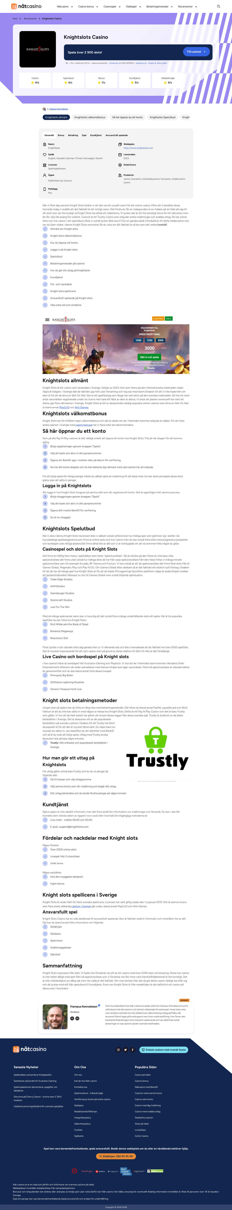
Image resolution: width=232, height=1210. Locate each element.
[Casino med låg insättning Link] (148, 1105)
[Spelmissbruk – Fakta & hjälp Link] (88, 1093)
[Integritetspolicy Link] (82, 1118)
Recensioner (30, 18)
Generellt (49, 135)
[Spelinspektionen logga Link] (126, 1171)
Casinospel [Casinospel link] (110, 6)
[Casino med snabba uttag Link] (147, 1111)
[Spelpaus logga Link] (100, 1171)
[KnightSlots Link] (37, 50)
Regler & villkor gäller (158, 63)
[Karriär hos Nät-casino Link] (85, 1081)
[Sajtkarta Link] (78, 1136)
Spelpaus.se (141, 63)
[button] (147, 1015)
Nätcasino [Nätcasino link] (62, 6)
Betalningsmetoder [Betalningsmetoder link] (157, 6)
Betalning (73, 135)
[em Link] (77, 1018)
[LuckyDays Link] (140, 1130)
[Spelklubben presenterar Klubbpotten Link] (33, 1075)
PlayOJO (64, 407)
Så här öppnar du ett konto (127, 117)
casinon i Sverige (81, 906)
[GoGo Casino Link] (141, 1136)
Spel (84, 135)
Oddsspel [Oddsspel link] (131, 6)
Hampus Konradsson (59, 109)
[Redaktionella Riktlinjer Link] (85, 1111)
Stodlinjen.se (115, 63)
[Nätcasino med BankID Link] (146, 1087)
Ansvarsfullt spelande (117, 135)
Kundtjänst (96, 135)
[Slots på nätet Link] (142, 1124)
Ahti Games (81, 407)
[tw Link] (72, 1018)
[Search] (217, 7)
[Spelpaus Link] (79, 1105)
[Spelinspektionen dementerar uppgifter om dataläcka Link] (40, 1088)
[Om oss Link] (78, 1075)
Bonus (61, 135)
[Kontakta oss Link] (80, 1087)
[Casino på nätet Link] (142, 1075)
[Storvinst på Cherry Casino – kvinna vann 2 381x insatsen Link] (40, 1098)
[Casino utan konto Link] (144, 1099)
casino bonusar (83, 424)
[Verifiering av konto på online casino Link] (92, 1099)
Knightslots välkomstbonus (89, 117)
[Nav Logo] (26, 6)
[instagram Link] (118, 1050)
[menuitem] (65, 6)
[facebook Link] (132, 1050)
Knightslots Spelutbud (162, 117)
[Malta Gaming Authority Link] (139, 1171)
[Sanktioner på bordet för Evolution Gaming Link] (35, 1081)
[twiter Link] (125, 1050)
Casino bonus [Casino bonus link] (86, 6)
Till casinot (196, 51)
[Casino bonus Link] (142, 1081)
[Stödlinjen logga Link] (87, 1171)
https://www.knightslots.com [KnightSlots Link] (138, 148)
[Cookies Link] (78, 1130)
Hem (15, 18)
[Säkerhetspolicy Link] (82, 1124)
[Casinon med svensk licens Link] (148, 1093)
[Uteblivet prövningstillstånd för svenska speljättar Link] (38, 1106)
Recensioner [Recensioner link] (185, 6)
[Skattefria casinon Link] (144, 1118)
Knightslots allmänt (56, 117)
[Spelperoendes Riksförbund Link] (113, 1171)
